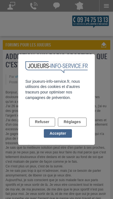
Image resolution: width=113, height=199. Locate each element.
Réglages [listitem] (72, 122)
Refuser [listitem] (42, 122)
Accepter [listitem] (58, 133)
